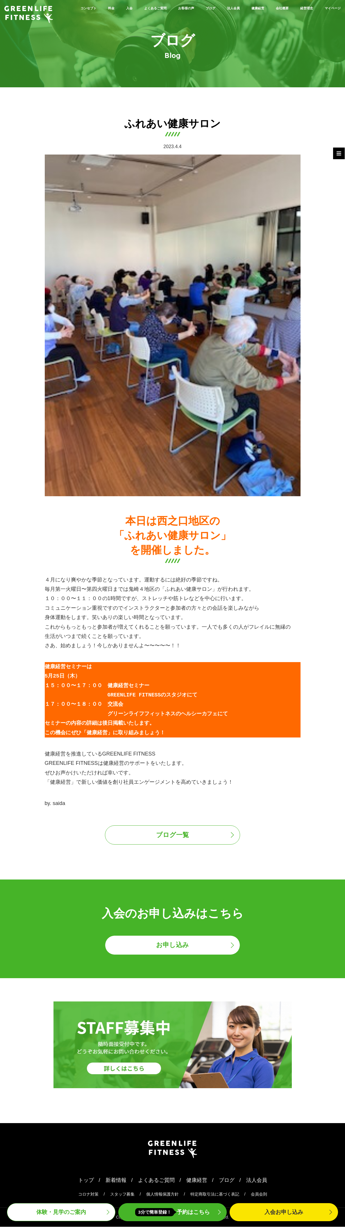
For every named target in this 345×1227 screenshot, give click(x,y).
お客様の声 (203, 7)
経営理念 (292, 17)
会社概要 (330, 7)
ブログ (235, 7)
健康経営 (297, 7)
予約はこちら (172, 1212)
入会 (124, 7)
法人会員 (265, 7)
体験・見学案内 (61, 1212)
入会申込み (283, 1212)
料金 (102, 7)
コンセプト (72, 7)
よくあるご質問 (159, 7)
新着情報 (116, 1180)
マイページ (327, 17)
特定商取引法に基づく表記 (214, 1194)
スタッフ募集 (122, 1194)
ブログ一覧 (172, 835)
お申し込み (172, 945)
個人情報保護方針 (162, 1194)
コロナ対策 (88, 1194)
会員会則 (259, 1194)
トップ (86, 1180)
